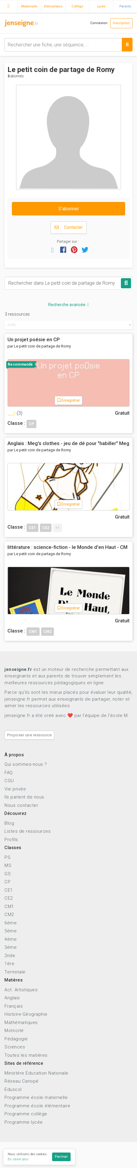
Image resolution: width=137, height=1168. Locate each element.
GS (7, 873)
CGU (9, 780)
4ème (10, 939)
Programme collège (25, 1114)
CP (7, 881)
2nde (9, 955)
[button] (52, 250)
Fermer (61, 1156)
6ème (10, 923)
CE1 (8, 890)
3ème (10, 947)
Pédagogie (16, 1039)
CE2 (8, 898)
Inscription (121, 23)
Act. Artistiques (21, 989)
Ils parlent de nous (24, 797)
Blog (9, 823)
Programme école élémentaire (37, 1105)
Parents (125, 6)
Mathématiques (21, 1022)
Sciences (14, 1047)
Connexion (99, 23)
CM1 (9, 906)
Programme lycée (23, 1122)
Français (13, 1006)
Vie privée (15, 789)
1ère (9, 963)
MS (7, 865)
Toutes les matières (26, 1055)
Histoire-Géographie (26, 1014)
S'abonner (68, 209)
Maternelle (29, 6)
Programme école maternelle (36, 1097)
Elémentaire (53, 6)
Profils (11, 839)
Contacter (69, 227)
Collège (77, 6)
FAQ (8, 772)
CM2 (9, 914)
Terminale (15, 972)
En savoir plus (18, 1159)
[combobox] (68, 44)
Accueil (8, 5)
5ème (10, 931)
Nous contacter (21, 805)
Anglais (12, 998)
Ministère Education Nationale (36, 1073)
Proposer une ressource (29, 735)
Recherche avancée (68, 304)
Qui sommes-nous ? (25, 764)
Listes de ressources (27, 831)
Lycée (101, 6)
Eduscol (13, 1089)
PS (7, 857)
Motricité (14, 1030)
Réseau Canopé (21, 1081)
